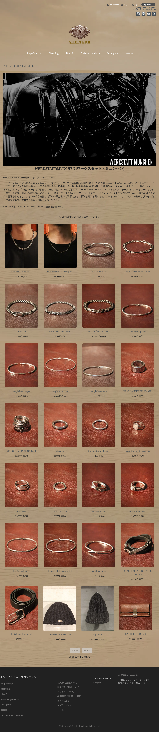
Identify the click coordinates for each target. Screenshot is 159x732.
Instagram (112, 53)
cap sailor (97, 634)
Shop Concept (33, 53)
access (4, 710)
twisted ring (60, 451)
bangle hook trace (99, 391)
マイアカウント (64, 705)
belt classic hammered (21, 634)
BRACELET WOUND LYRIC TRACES (137, 573)
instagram (6, 704)
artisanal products (10, 699)
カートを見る (63, 701)
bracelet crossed (98, 271)
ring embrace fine (99, 511)
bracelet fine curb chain (99, 331)
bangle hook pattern (138, 331)
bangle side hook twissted (60, 571)
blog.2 (4, 694)
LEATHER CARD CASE (135, 634)
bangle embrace (99, 571)
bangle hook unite (21, 571)
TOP (5, 66)
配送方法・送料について (68, 687)
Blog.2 (69, 53)
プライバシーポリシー (67, 692)
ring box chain (60, 511)
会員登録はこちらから (128, 675)
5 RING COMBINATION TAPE (21, 451)
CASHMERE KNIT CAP (59, 634)
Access (129, 53)
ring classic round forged (98, 451)
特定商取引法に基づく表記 (69, 696)
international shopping (12, 715)
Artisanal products (90, 53)
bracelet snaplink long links (137, 271)
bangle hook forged (21, 391)
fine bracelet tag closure (60, 331)
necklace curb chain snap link (60, 271)
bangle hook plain (60, 391)
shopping (5, 689)
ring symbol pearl (137, 511)
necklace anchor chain (21, 271)
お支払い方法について (67, 683)
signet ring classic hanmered (138, 451)
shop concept (7, 683)
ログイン (61, 710)
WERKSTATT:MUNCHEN (22, 66)
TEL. (143, 9)
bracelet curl (21, 331)
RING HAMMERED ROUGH (137, 391)
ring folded (21, 511)
